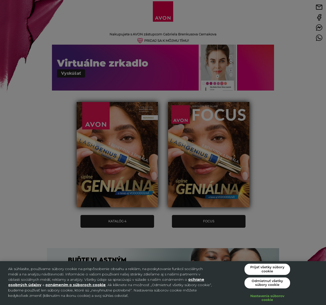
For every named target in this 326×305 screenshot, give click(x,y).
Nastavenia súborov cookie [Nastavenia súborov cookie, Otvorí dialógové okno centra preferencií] (267, 298)
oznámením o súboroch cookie (75, 285)
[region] (163, 283)
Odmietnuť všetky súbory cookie (267, 283)
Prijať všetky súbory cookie (267, 269)
